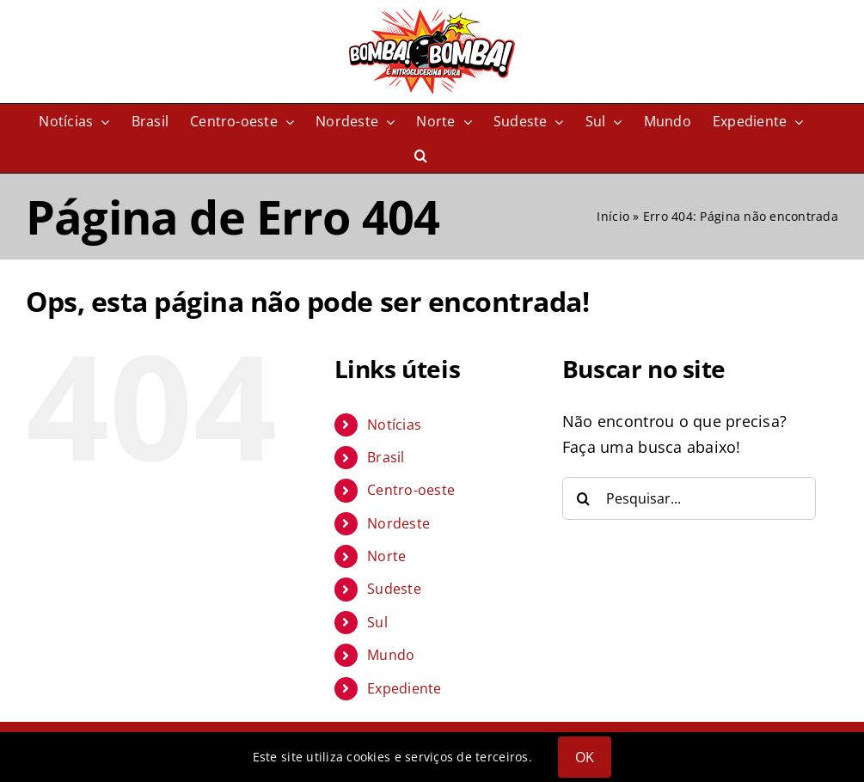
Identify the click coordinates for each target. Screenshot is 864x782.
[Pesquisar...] (689, 498)
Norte (386, 556)
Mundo (390, 654)
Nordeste (398, 523)
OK (584, 757)
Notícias (394, 424)
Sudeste (394, 588)
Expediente (404, 688)
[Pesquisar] (583, 498)
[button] (420, 155)
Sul (377, 622)
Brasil (386, 457)
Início (613, 216)
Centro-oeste (411, 489)
